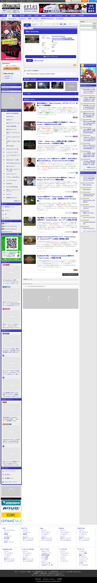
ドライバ (7, 217)
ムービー (36, 18)
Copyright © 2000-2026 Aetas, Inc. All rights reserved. (48, 581)
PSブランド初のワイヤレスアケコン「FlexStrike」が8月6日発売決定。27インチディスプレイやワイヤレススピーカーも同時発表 (89, 146)
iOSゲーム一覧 (46, 563)
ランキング (92, 1)
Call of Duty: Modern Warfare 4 (89, 222)
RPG (53, 47)
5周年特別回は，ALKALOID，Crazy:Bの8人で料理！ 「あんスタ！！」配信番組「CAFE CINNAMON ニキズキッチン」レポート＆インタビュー (11, 419)
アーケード (81, 549)
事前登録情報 (45, 555)
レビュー (3, 18)
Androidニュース (46, 553)
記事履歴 (84, 1)
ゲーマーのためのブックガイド (13, 156)
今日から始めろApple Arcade (13, 163)
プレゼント (7, 210)
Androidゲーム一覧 (47, 565)
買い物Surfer (9, 183)
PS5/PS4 (22, 15)
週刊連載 (6, 538)
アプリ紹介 (45, 559)
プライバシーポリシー (10, 470)
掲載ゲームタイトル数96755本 (11, 10)
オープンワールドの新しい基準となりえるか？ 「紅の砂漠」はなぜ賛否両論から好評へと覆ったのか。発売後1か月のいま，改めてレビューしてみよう (11, 350)
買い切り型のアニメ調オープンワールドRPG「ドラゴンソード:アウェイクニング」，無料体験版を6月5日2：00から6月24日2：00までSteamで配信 (89, 91)
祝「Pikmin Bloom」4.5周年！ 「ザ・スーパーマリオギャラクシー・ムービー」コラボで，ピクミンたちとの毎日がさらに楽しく (11, 281)
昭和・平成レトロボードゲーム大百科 (13, 170)
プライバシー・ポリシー (49, 578)
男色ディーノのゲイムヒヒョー (13, 133)
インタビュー (22, 18)
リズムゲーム (83, 561)
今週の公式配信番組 (11, 126)
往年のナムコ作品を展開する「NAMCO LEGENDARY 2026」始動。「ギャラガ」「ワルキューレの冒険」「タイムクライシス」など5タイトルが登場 (89, 123)
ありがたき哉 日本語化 (12, 186)
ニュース (7, 76)
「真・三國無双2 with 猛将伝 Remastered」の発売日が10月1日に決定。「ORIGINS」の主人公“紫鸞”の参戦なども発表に (89, 131)
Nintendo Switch (8, 231)
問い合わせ (30, 1)
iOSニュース (45, 551)
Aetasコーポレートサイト (11, 481)
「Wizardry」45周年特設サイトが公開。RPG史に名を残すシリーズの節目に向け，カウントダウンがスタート (89, 162)
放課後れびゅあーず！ (11, 197)
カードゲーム (83, 557)
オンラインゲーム (9, 530)
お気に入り (77, 1)
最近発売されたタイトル (47, 18)
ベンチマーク (64, 561)
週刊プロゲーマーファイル (13, 123)
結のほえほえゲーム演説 (12, 159)
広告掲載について (9, 478)
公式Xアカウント (10, 1)
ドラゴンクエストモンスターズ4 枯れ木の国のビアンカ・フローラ (89, 178)
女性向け (44, 15)
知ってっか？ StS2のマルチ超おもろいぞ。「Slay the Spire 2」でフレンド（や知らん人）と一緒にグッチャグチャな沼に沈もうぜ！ (11, 372)
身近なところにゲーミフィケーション (13, 190)
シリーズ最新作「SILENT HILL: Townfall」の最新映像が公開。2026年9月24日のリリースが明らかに (89, 154)
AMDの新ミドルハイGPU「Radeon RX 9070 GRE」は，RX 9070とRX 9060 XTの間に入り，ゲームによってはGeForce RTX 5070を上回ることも (89, 107)
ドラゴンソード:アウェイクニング (89, 207)
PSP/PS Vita (81, 528)
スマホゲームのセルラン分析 (13, 137)
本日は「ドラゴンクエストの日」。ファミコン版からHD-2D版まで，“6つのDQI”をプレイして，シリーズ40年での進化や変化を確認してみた (11, 304)
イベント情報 (83, 553)
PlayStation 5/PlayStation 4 (11, 228)
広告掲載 (59, 578)
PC (9, 15)
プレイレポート (12, 18)
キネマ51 (8, 194)
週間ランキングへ (92, 167)
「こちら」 (57, 573)
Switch (29, 15)
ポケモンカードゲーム (88, 228)
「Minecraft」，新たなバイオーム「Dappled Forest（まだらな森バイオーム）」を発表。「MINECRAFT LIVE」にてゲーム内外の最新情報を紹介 (89, 138)
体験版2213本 (16, 12)
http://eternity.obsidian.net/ (58, 36)
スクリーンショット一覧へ (71, 79)
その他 (81, 563)
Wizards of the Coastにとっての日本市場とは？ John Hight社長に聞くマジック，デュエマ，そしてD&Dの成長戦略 (11, 441)
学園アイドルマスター (88, 212)
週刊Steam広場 (10, 145)
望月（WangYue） (87, 184)
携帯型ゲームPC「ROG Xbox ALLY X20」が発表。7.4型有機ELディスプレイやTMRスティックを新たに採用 (89, 115)
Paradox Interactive (56, 38)
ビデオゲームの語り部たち (13, 177)
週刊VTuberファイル (11, 129)
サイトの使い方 (21, 1)
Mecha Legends (86, 189)
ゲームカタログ (60, 18)
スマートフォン (44, 549)
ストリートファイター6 (89, 217)
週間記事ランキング (10, 206)
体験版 (29, 18)
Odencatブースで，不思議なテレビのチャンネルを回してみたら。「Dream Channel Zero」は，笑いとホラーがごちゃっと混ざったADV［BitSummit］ (11, 463)
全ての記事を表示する (70, 274)
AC (66, 15)
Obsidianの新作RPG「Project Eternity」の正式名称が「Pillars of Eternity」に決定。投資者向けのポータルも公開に (56, 199)
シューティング (83, 559)
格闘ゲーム (82, 555)
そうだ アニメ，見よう (12, 152)
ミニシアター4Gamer (11, 180)
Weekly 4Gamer (10, 116)
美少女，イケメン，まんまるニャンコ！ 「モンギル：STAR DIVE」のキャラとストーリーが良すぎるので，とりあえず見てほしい (11, 326)
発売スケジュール (28, 538)
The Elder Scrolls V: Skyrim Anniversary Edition (89, 194)
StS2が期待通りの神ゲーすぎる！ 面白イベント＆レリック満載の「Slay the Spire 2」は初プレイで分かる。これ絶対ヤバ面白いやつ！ (11, 394)
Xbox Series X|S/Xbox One (11, 226)
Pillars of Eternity (39, 60)
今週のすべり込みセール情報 (13, 142)
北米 (53, 51)
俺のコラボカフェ (10, 166)
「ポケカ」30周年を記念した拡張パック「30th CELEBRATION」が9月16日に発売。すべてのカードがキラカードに (89, 99)
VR (50, 15)
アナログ (73, 15)
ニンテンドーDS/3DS (28, 549)
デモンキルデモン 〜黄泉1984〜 (89, 201)
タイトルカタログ (28, 540)
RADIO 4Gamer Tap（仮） (12, 149)
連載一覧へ (18, 200)
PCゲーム (7, 223)
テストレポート (65, 553)
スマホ (36, 15)
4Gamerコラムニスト (11, 173)
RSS (2, 1)
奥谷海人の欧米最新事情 (12, 113)
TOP (4, 15)
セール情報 (45, 557)
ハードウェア (58, 15)
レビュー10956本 (6, 12)
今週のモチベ (9, 119)
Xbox (15, 15)
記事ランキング (8, 542)
